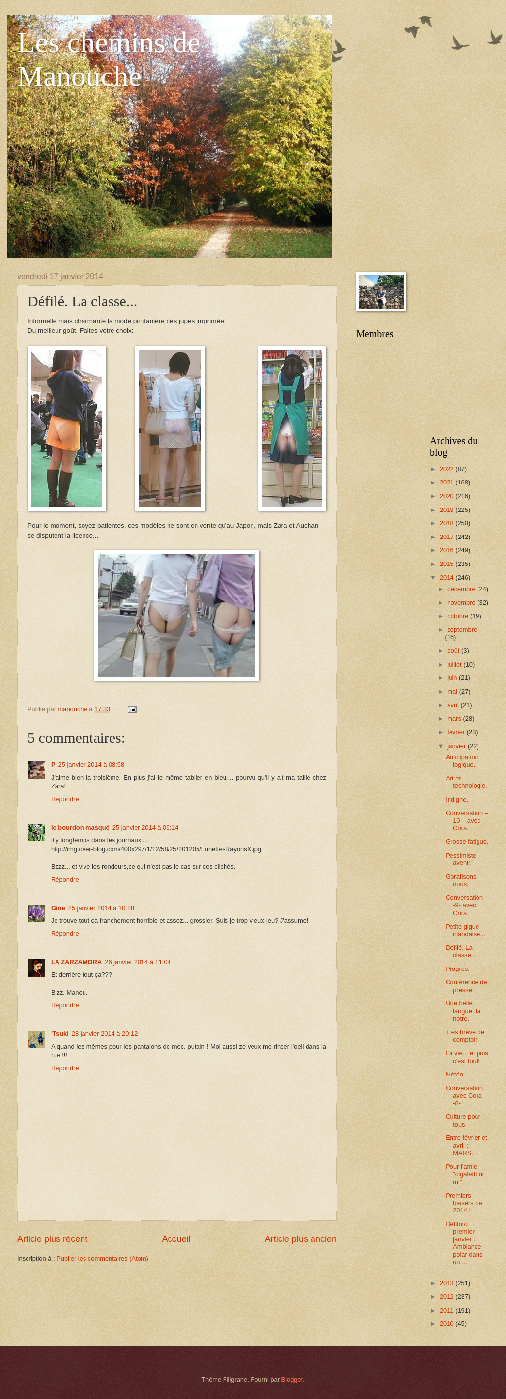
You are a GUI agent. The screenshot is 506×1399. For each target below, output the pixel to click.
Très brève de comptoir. (465, 1035)
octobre (458, 615)
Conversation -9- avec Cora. (464, 905)
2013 (447, 1283)
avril (453, 705)
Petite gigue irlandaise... (465, 930)
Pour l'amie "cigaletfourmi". (465, 1174)
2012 (447, 1296)
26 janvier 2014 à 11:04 (138, 962)
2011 (447, 1310)
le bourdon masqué (80, 827)
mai (453, 691)
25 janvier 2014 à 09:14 (145, 827)
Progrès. (458, 968)
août (454, 650)
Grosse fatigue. (467, 841)
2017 (447, 536)
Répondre (65, 799)
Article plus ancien (301, 1239)
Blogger (292, 1379)
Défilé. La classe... (461, 951)
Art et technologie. (466, 782)
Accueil (176, 1239)
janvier (457, 746)
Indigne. (457, 799)
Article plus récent (52, 1239)
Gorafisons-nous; (462, 880)
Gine (58, 908)
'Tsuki (60, 1033)
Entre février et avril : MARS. (466, 1145)
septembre (462, 629)
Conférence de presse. (466, 985)
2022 (447, 469)
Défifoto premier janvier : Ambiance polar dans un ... (464, 1242)
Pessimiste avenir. (461, 859)
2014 (447, 577)
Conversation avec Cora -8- (464, 1095)
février (456, 732)
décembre (462, 588)
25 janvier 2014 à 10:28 (101, 908)
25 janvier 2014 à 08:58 (91, 764)
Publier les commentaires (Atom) (102, 1258)
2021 (447, 482)
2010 (447, 1323)
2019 (447, 509)
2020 (447, 496)
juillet (455, 664)
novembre (462, 602)
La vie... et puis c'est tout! (467, 1056)
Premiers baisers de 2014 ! (464, 1203)
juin (453, 677)
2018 (447, 523)
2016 (447, 550)
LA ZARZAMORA (76, 962)
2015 (447, 563)
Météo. (455, 1074)
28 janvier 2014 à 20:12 (105, 1033)
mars (455, 718)
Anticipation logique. (462, 760)
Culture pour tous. (463, 1120)
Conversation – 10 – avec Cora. (467, 820)
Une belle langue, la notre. (463, 1010)
